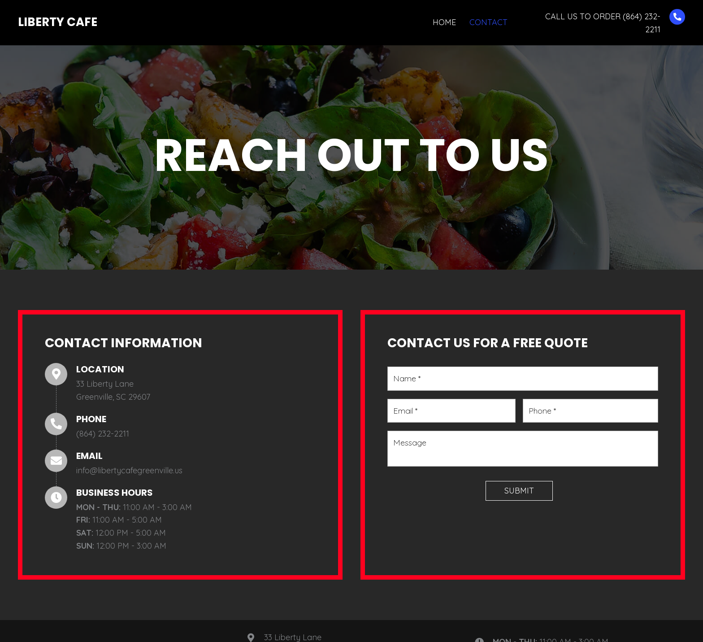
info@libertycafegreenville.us (129, 470)
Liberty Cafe (57, 22)
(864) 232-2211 (102, 433)
